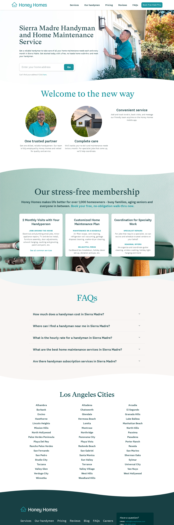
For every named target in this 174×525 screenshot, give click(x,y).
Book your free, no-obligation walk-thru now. (102, 206)
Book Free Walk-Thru (152, 5)
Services (74, 5)
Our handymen (92, 5)
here (44, 74)
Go (69, 67)
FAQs (135, 5)
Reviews (122, 5)
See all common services (41, 250)
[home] (28, 5)
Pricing (109, 5)
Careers (108, 520)
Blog (87, 520)
